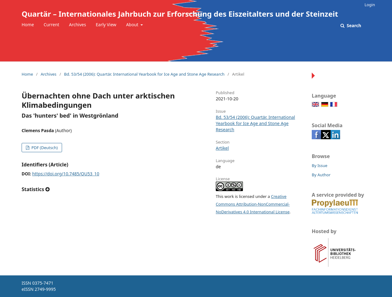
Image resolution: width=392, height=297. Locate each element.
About (132, 24)
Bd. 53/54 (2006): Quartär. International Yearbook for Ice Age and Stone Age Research (144, 74)
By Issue (319, 165)
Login (370, 4)
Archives (77, 24)
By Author (321, 175)
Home (28, 24)
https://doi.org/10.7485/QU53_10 (65, 174)
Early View (106, 24)
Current (51, 24)
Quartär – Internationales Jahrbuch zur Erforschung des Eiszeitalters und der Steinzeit (180, 14)
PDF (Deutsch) (44, 147)
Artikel (222, 148)
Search (353, 25)
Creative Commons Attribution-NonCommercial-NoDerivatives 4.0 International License (253, 204)
